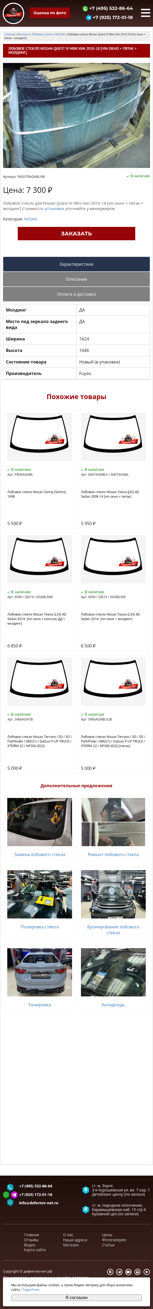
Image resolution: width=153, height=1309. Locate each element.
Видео (29, 1244)
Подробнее (30, 1289)
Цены (107, 1234)
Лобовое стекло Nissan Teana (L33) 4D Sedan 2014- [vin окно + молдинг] (110, 616)
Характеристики (76, 264)
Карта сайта (35, 1249)
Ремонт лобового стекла (113, 854)
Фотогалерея (114, 1239)
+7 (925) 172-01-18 (109, 17)
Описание (76, 279)
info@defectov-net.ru (38, 1203)
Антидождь (113, 1005)
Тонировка (39, 1005)
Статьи (108, 1244)
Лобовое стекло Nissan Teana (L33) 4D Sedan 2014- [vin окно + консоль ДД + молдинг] (36, 619)
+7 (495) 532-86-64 (108, 8)
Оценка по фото (49, 12)
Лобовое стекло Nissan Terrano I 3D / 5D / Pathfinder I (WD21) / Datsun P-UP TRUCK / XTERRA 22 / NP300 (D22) (39, 741)
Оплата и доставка (76, 294)
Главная (31, 1234)
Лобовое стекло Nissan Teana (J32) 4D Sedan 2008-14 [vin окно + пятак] (110, 494)
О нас (68, 1234)
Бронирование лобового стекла (113, 930)
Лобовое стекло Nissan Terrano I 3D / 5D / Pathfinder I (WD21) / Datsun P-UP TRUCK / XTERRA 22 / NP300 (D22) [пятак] (113, 741)
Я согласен (76, 1297)
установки (54, 208)
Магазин (71, 1244)
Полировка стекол (40, 927)
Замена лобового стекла (39, 854)
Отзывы (31, 1239)
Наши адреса (75, 1239)
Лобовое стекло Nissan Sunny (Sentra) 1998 (36, 494)
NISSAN (30, 219)
